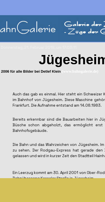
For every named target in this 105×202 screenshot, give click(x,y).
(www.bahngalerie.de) (80, 71)
